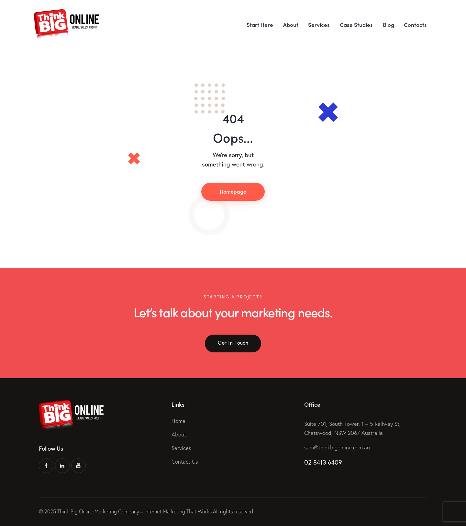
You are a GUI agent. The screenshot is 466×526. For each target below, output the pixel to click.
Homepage (233, 191)
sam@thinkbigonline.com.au (337, 447)
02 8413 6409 (323, 462)
